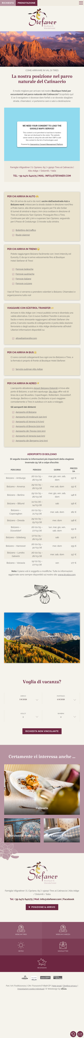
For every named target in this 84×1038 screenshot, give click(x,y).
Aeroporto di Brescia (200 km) (30, 426)
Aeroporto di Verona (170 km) (30, 421)
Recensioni (42, 963)
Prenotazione (26, 3)
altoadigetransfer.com (26, 338)
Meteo (21, 947)
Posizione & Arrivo (42, 907)
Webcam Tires (21, 930)
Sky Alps (53, 391)
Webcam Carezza (63, 930)
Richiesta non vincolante (42, 731)
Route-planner (23, 235)
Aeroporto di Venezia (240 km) (30, 436)
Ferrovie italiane (23, 278)
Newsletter (63, 947)
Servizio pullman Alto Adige (29, 369)
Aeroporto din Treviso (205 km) (30, 431)
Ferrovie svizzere (24, 283)
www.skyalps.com (67, 574)
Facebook (68, 899)
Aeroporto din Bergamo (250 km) (32, 440)
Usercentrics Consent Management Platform (46, 144)
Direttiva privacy (70, 986)
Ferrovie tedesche (24, 269)
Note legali (57, 986)
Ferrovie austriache (25, 274)
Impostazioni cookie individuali (30, 989)
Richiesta (8, 3)
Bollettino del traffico (26, 230)
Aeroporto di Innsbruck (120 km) (31, 417)
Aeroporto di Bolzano (26, 412)
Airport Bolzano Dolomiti (46, 388)
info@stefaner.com (58, 175)
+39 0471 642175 (28, 175)
